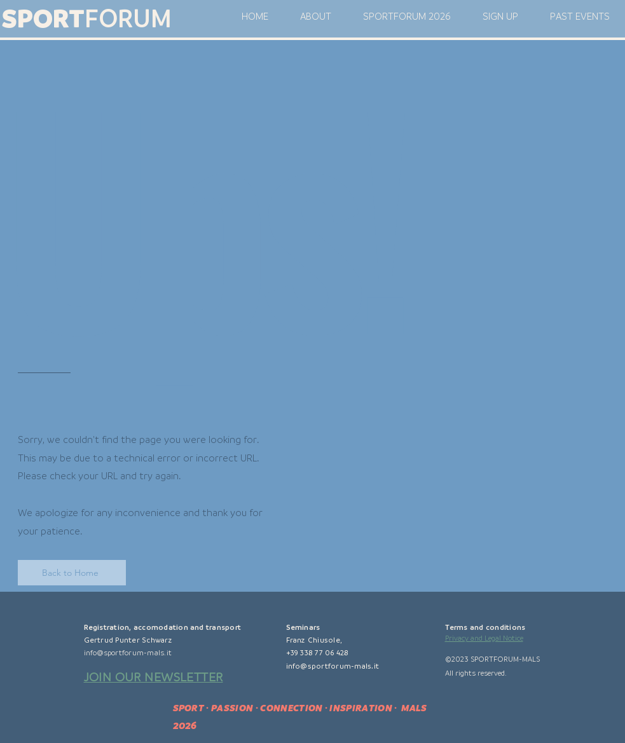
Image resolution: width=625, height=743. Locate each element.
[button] (500, 16)
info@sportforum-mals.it (128, 653)
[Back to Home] (72, 572)
